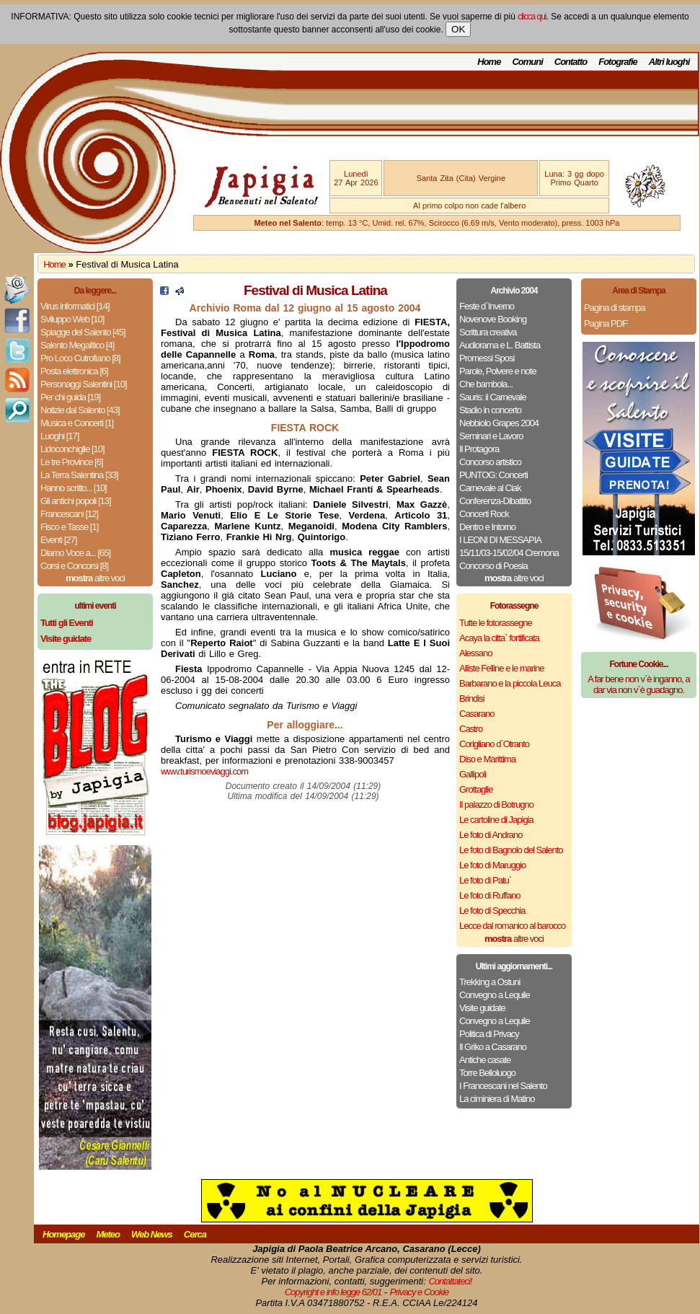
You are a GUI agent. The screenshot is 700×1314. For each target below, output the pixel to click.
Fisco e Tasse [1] (69, 526)
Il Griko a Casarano (492, 1046)
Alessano (475, 653)
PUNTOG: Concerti (493, 474)
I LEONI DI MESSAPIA (500, 539)
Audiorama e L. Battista (499, 345)
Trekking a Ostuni (489, 981)
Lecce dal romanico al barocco (512, 925)
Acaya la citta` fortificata (499, 637)
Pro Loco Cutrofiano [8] (80, 358)
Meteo (108, 1234)
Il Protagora (479, 449)
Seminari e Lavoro (491, 436)
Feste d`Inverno (486, 306)
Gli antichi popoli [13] (75, 500)
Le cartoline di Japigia (496, 819)
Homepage (63, 1234)
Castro (470, 728)
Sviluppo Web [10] (72, 319)
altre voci (95, 578)
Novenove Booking (492, 319)
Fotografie (617, 61)
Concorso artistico (490, 462)
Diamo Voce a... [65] (75, 552)
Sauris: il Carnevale (492, 397)
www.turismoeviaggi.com (204, 771)
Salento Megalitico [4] (77, 345)
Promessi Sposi (486, 358)
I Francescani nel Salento (503, 1085)
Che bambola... (486, 384)
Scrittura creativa (488, 332)
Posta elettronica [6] (74, 371)
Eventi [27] (58, 539)
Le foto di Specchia (492, 910)
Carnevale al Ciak (490, 487)
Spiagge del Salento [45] (82, 332)
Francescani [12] (69, 513)
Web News (151, 1234)
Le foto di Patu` (485, 880)
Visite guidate (482, 1007)
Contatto (570, 61)
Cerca (195, 1234)
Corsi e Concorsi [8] (74, 565)
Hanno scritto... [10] (73, 487)
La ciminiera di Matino (496, 1098)
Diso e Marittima (487, 759)
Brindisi (471, 698)
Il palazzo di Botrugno (496, 804)
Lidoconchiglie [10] (72, 449)
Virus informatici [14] (75, 306)
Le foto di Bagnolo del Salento (510, 850)
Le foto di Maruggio (492, 865)
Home (488, 61)
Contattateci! (449, 1281)
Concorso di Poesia (493, 565)
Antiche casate (484, 1059)
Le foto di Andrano (491, 834)
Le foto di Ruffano (489, 895)
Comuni (527, 61)
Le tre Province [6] (71, 462)
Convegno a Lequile (494, 994)
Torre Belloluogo (487, 1072)
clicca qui (532, 17)
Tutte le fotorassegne (495, 622)
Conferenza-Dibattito (495, 500)
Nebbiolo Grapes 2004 (499, 423)
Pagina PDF (605, 323)
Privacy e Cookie (419, 1292)
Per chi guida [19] (70, 397)
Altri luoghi (669, 61)
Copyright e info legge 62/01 (333, 1292)
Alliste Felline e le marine (501, 668)
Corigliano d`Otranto (494, 743)
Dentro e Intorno (487, 526)
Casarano (476, 713)
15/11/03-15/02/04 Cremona (509, 552)
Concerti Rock (484, 513)
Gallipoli (472, 774)
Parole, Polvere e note (497, 371)
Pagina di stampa (614, 307)
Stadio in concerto (490, 410)
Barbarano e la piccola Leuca (509, 683)
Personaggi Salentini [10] (83, 384)
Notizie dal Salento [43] (80, 410)
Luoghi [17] (59, 436)
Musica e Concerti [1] (76, 423)
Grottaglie (475, 789)
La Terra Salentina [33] (79, 474)
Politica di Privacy (489, 1033)
